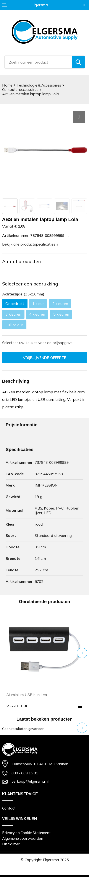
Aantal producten (21, 261)
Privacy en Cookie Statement (26, 832)
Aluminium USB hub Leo (26, 695)
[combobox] (38, 62)
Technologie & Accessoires (39, 85)
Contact (9, 808)
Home (7, 85)
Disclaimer (11, 844)
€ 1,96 (17, 705)
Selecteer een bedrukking (30, 284)
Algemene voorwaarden (22, 838)
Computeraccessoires (20, 89)
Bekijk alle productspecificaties (30, 244)
